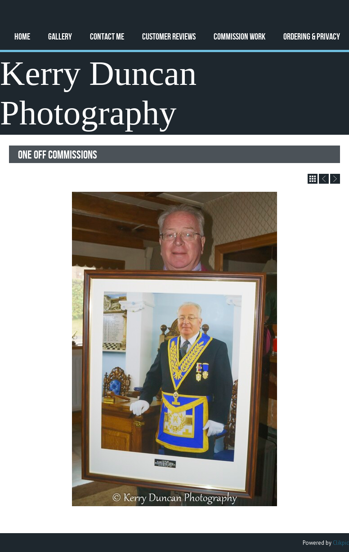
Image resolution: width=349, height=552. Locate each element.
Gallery (60, 36)
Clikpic (341, 543)
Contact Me (107, 36)
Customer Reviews (169, 36)
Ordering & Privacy (311, 36)
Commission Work (239, 36)
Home (22, 36)
